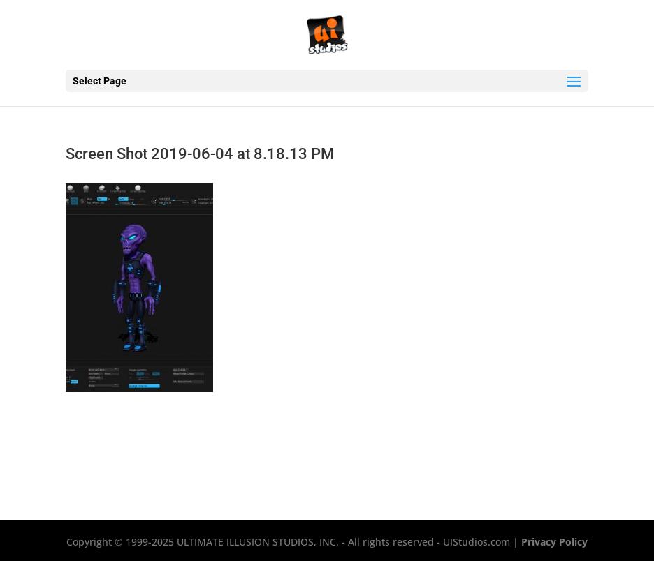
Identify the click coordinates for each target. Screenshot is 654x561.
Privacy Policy (554, 541)
